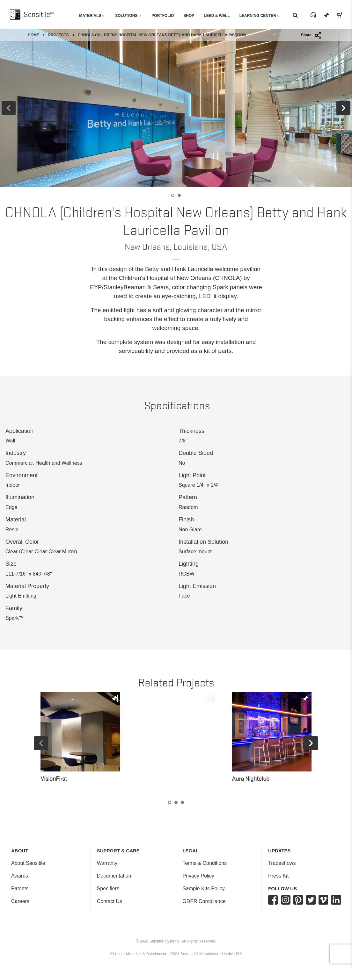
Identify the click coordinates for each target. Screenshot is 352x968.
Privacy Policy (198, 875)
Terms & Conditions (204, 863)
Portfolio (162, 15)
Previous (41, 743)
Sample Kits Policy (203, 888)
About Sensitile (28, 863)
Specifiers (108, 888)
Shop (188, 15)
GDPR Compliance (203, 901)
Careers (20, 901)
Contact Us (109, 901)
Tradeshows (282, 863)
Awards (19, 875)
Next (311, 743)
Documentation (114, 875)
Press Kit (278, 875)
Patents (19, 888)
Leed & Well (217, 15)
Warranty (107, 863)
